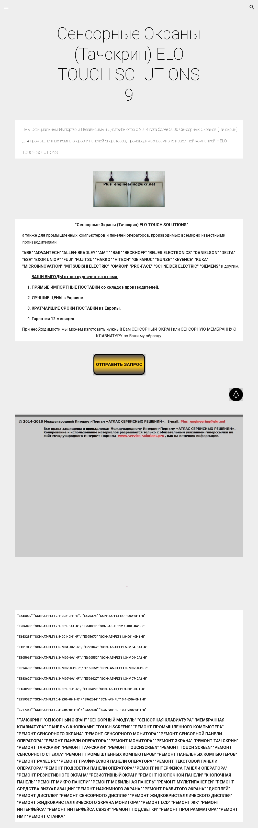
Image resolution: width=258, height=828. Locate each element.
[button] (6, 7)
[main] (129, 65)
